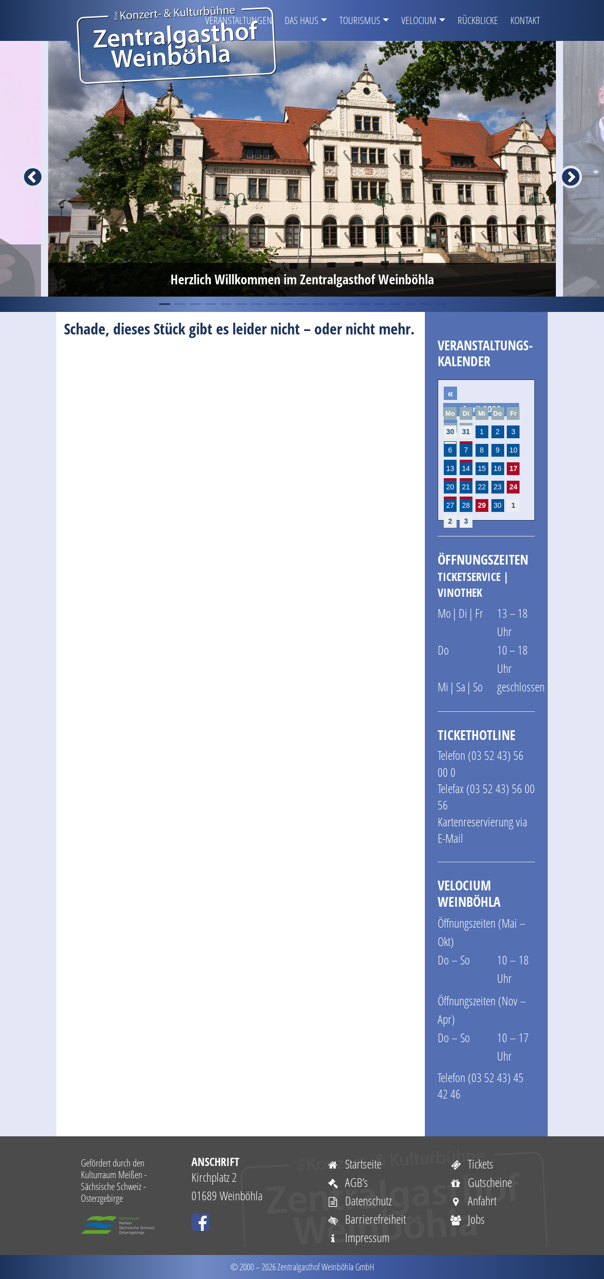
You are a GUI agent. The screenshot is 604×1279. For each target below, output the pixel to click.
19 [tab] (440, 304)
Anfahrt (473, 1200)
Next (564, 169)
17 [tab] (409, 304)
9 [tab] (287, 304)
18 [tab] (425, 304)
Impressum (358, 1237)
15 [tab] (379, 304)
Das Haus (301, 20)
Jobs (467, 1218)
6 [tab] (240, 304)
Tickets (471, 1163)
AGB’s (347, 1182)
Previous (26, 169)
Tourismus (359, 20)
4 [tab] (210, 304)
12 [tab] (333, 304)
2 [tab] (179, 304)
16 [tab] (394, 304)
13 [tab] (348, 304)
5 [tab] (225, 304)
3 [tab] (194, 304)
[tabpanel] (302, 169)
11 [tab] (317, 304)
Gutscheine (480, 1182)
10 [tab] (302, 304)
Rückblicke (478, 20)
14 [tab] (363, 304)
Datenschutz (359, 1200)
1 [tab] (164, 304)
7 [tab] (256, 304)
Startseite (354, 1163)
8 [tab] (271, 304)
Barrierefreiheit (366, 1218)
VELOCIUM (419, 20)
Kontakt (525, 20)
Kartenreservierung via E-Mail (482, 829)
